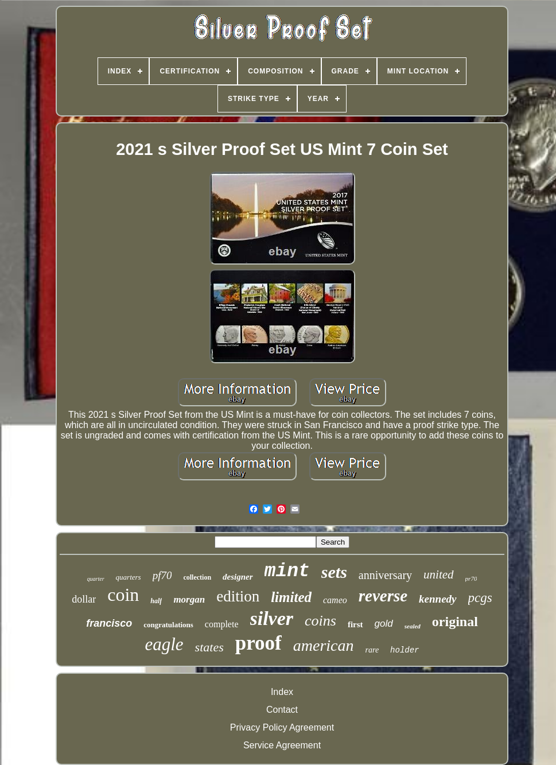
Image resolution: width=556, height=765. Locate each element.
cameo (335, 600)
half (156, 601)
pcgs (480, 598)
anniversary (385, 575)
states (209, 647)
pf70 (162, 575)
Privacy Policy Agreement (282, 727)
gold (384, 623)
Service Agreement (282, 745)
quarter (95, 579)
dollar (84, 599)
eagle (164, 644)
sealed (413, 626)
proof (258, 643)
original (455, 621)
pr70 (471, 578)
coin (123, 594)
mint (287, 571)
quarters (128, 577)
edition (237, 596)
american (323, 645)
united (438, 574)
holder (404, 650)
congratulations (168, 624)
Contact (282, 709)
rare (372, 650)
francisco (109, 623)
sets (334, 571)
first (355, 624)
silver (272, 618)
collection (197, 577)
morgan (189, 599)
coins (320, 620)
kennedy (437, 599)
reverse (383, 596)
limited (291, 597)
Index (282, 692)
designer (238, 576)
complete (222, 624)
